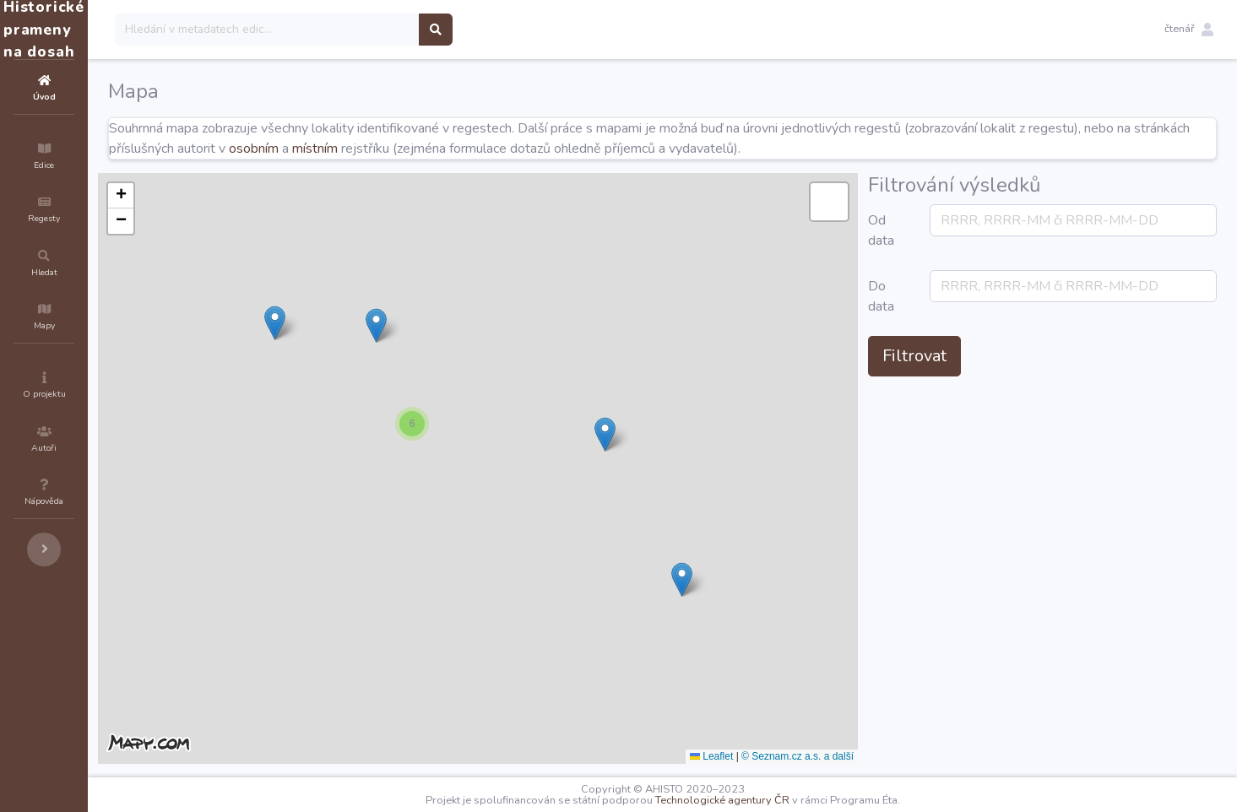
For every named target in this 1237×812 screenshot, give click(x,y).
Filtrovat (1016, 355)
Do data (982, 296)
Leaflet (812, 756)
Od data (982, 230)
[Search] (368, 30)
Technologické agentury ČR (773, 800)
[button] (1188, 29)
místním (492, 148)
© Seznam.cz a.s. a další (899, 756)
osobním (431, 148)
